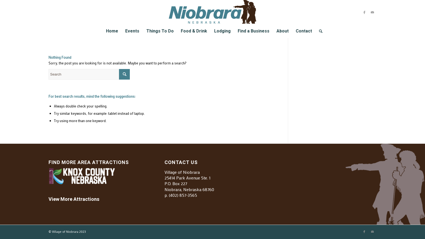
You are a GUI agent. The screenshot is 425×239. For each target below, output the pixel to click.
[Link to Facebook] (364, 12)
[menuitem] (112, 31)
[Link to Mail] (372, 12)
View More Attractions (74, 199)
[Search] (319, 31)
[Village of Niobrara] (212, 12)
